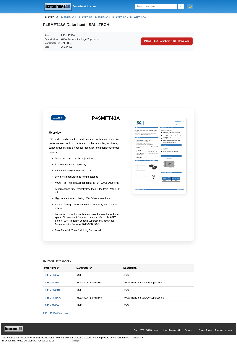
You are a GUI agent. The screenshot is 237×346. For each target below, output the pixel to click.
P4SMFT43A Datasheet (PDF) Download (167, 41)
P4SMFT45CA (120, 17)
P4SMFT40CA (138, 17)
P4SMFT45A (85, 17)
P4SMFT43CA (68, 17)
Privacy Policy (205, 330)
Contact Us (190, 330)
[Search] (156, 6)
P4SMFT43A (52, 275)
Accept (76, 341)
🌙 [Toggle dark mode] (190, 6)
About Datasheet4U (172, 330)
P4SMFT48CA (102, 17)
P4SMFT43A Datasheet (55, 313)
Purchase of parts (223, 330)
